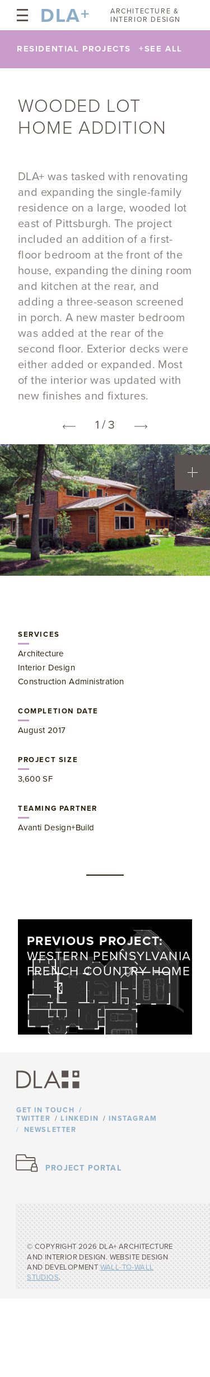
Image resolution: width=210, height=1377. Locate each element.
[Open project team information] (192, 472)
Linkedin (79, 1119)
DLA (60, 15)
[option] (105, 510)
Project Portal (83, 1168)
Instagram (133, 1119)
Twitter (33, 1119)
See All (161, 49)
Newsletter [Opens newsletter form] (50, 1130)
